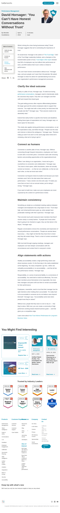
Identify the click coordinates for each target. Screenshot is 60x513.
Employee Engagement (5, 446)
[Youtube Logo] (57, 501)
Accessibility (5, 479)
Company (35, 419)
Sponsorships (35, 439)
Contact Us (44, 420)
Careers (34, 429)
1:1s (3, 439)
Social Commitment (35, 442)
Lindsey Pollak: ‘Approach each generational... (25, 466)
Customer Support (14, 428)
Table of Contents (8, 46)
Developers (24, 439)
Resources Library (24, 424)
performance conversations (26, 94)
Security (4, 477)
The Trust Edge (49, 55)
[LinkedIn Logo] (13, 78)
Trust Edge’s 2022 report (44, 60)
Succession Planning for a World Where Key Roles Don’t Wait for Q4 (51, 359)
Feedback (4, 442)
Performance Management (10, 11)
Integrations (4, 469)
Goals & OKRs (4, 433)
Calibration (4, 449)
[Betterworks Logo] (7, 3)
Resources (25, 419)
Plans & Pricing (3, 473)
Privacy (33, 432)
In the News (35, 426)
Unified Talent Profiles (3, 462)
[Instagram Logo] (52, 501)
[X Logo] (11, 78)
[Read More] (37, 374)
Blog (23, 428)
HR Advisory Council (35, 435)
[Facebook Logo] (8, 78)
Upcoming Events (24, 436)
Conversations (5, 436)
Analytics (4, 467)
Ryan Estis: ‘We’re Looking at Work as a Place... (24, 458)
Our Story (34, 423)
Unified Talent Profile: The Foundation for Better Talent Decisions (37, 360)
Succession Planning (4, 453)
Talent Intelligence (4, 428)
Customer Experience (15, 419)
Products (5, 419)
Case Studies (15, 432)
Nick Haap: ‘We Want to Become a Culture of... (24, 450)
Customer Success (14, 424)
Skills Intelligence (4, 457)
